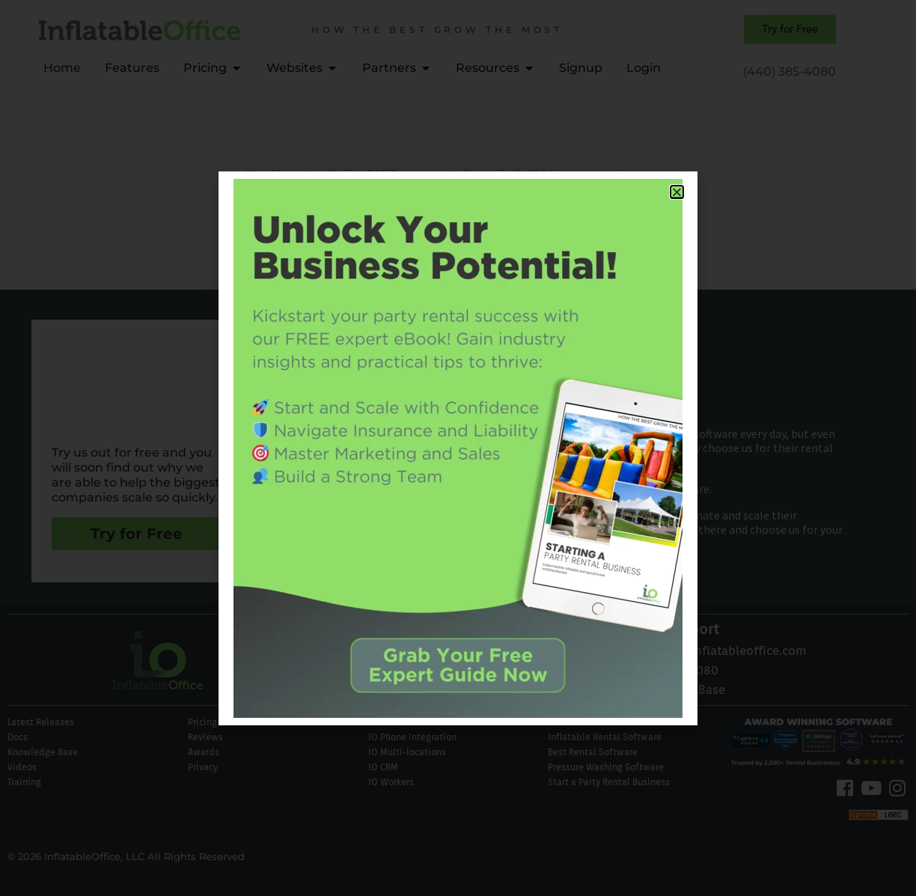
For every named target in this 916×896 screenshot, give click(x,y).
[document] (458, 448)
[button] (677, 192)
